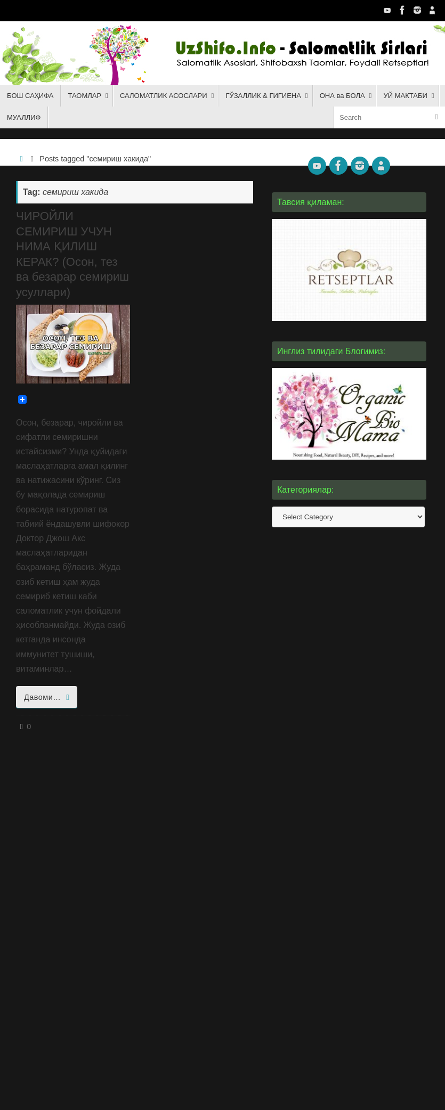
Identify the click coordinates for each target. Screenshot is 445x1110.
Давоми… (48, 697)
